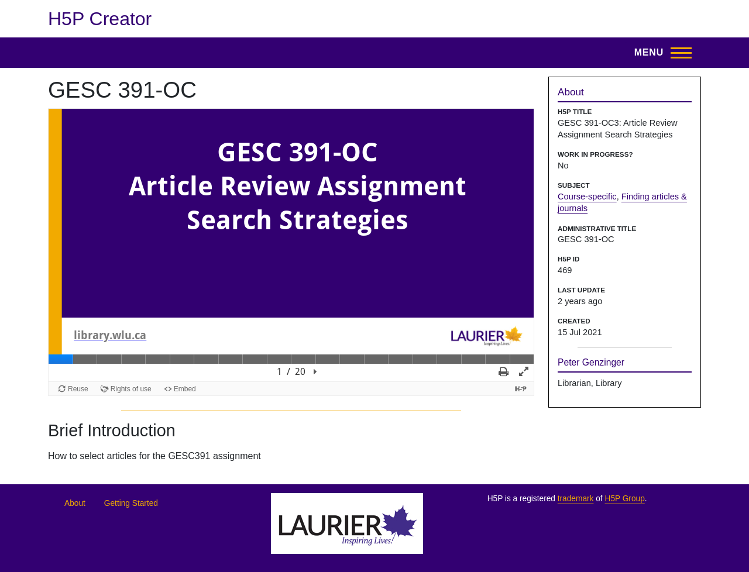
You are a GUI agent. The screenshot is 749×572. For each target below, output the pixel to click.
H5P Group (624, 498)
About (74, 503)
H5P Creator (100, 18)
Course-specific (587, 196)
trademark (576, 498)
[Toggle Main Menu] (659, 52)
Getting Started (131, 503)
